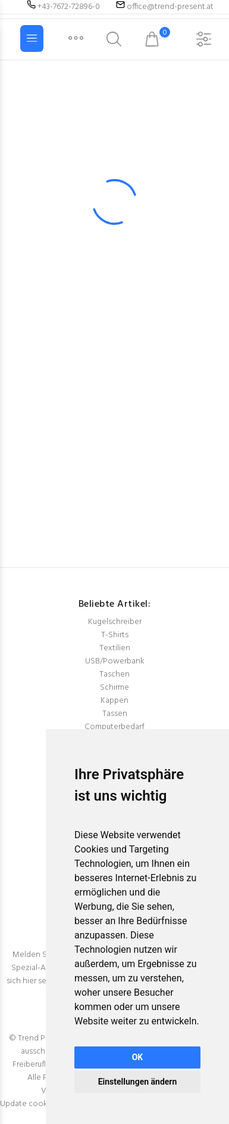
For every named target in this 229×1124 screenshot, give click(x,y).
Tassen (114, 714)
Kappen (114, 701)
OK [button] (137, 1057)
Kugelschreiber (115, 622)
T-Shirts (114, 635)
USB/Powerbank (115, 661)
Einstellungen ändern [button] (137, 1081)
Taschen (114, 674)
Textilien (114, 648)
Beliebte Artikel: (114, 604)
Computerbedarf (114, 727)
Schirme (114, 687)
